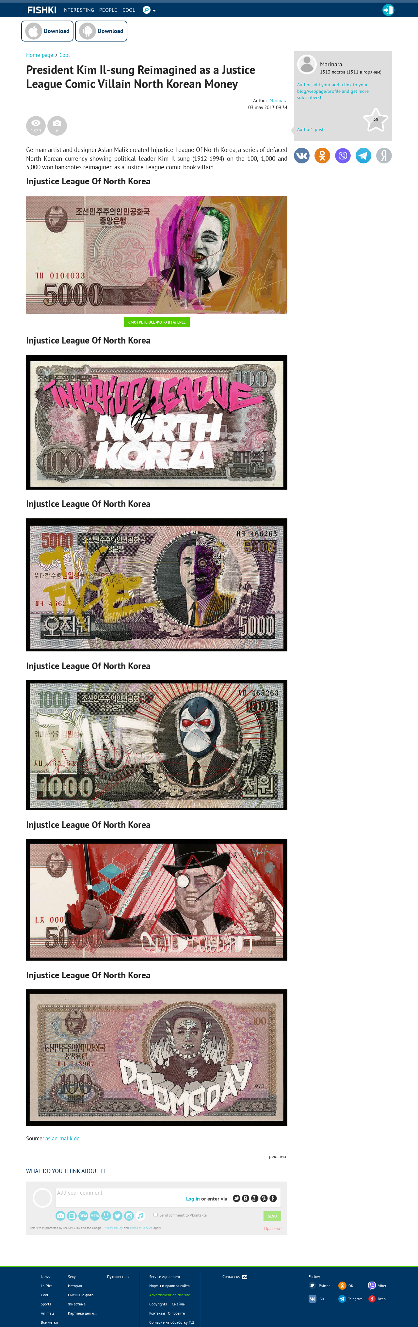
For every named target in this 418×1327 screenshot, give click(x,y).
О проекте (176, 1313)
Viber (382, 1286)
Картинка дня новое (85, 1313)
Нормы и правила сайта (169, 1285)
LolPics (46, 1285)
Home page (39, 55)
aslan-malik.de (62, 1138)
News (45, 1276)
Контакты (157, 1313)
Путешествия (118, 1276)
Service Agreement (164, 1276)
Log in (193, 1198)
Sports (46, 1304)
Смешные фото (80, 1294)
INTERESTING (78, 10)
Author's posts (311, 129)
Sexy (72, 1276)
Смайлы (178, 1304)
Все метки (49, 1322)
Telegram (355, 1299)
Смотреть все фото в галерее (156, 322)
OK (350, 1286)
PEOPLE (108, 10)
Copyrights (158, 1304)
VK (322, 1299)
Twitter (324, 1286)
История (75, 1285)
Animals (48, 1313)
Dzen (382, 1299)
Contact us (235, 1277)
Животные (77, 1304)
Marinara (331, 64)
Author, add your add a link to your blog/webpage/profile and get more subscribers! (333, 91)
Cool (128, 10)
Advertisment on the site (169, 1294)
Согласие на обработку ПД (171, 1322)
